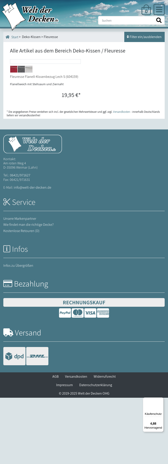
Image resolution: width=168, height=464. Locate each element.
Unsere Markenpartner (19, 284)
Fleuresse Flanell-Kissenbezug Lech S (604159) (44, 142)
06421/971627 (20, 241)
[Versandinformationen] (25, 423)
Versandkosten (76, 442)
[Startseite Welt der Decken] (32, 210)
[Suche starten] (159, 20)
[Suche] (131, 20)
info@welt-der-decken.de (32, 253)
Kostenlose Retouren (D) (21, 297)
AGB (55, 442)
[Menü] (161, 400)
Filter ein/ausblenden (144, 36)
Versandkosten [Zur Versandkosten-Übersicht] (121, 178)
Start (12, 37)
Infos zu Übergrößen (18, 331)
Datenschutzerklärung (95, 451)
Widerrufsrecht (105, 442)
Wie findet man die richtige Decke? (28, 290)
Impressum (64, 451)
